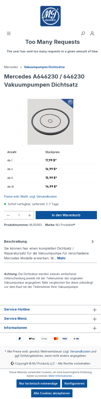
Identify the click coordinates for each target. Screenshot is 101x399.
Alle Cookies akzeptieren (52, 393)
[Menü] (8, 33)
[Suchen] (83, 33)
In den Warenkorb (66, 215)
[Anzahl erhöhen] (29, 215)
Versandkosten (80, 351)
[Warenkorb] (52, 48)
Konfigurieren (75, 383)
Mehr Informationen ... (62, 375)
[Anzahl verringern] (8, 215)
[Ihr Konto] (92, 33)
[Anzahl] (19, 215)
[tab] (49, 250)
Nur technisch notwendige (38, 383)
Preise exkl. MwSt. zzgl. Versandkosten (30, 196)
